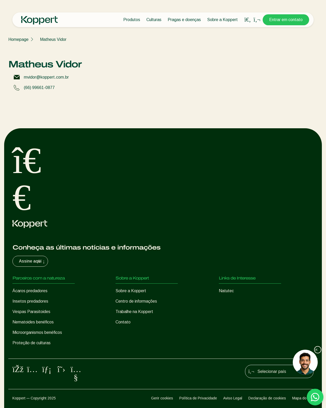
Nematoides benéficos (33, 322)
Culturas (153, 19)
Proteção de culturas (31, 343)
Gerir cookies (162, 398)
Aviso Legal (232, 398)
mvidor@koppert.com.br (46, 77)
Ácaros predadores (29, 291)
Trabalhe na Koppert (134, 311)
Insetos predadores (30, 301)
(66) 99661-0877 (39, 87)
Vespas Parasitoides (31, 311)
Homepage (18, 39)
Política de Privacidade (198, 398)
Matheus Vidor (53, 39)
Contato (123, 322)
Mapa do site (303, 398)
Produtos (131, 19)
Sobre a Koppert (222, 19)
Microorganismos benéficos (37, 332)
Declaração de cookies (267, 398)
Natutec (226, 291)
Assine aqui (32, 261)
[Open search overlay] (247, 19)
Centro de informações (136, 301)
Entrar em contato (286, 19)
